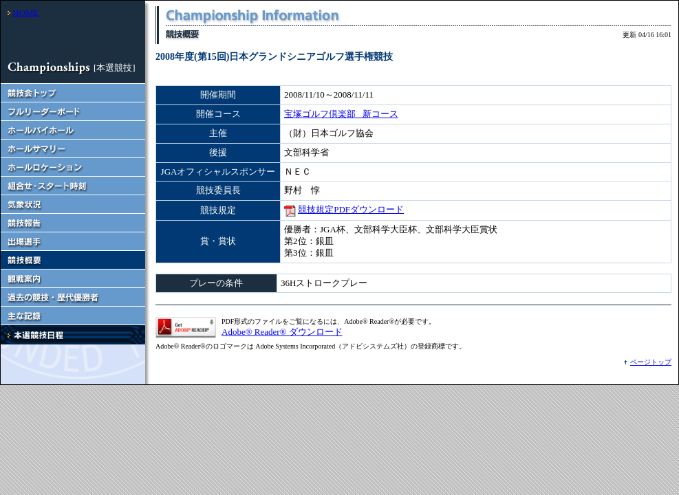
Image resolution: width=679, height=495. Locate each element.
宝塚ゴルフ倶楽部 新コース (341, 114)
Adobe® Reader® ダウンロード (282, 332)
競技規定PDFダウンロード (351, 209)
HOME (25, 13)
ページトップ (650, 362)
